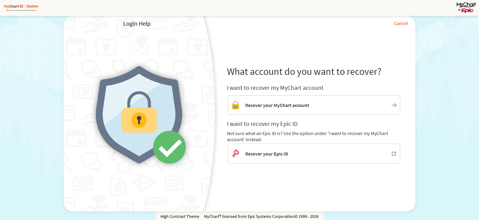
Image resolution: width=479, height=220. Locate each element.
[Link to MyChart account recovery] (314, 105)
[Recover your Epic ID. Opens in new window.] (314, 154)
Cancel (401, 23)
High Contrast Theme (179, 216)
